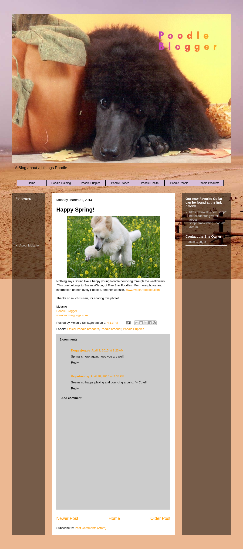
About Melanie (29, 245)
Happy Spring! (75, 209)
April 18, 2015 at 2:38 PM (107, 376)
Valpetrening (80, 376)
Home (31, 183)
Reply (75, 362)
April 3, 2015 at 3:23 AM (107, 350)
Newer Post (67, 518)
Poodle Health (150, 183)
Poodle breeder (111, 329)
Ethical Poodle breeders (83, 329)
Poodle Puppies (90, 183)
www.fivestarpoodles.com (143, 290)
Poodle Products (209, 183)
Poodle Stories (120, 183)
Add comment (71, 398)
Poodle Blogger (66, 311)
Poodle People (179, 183)
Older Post (160, 518)
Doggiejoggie (80, 350)
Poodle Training (61, 183)
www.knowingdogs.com (72, 315)
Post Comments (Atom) (90, 528)
